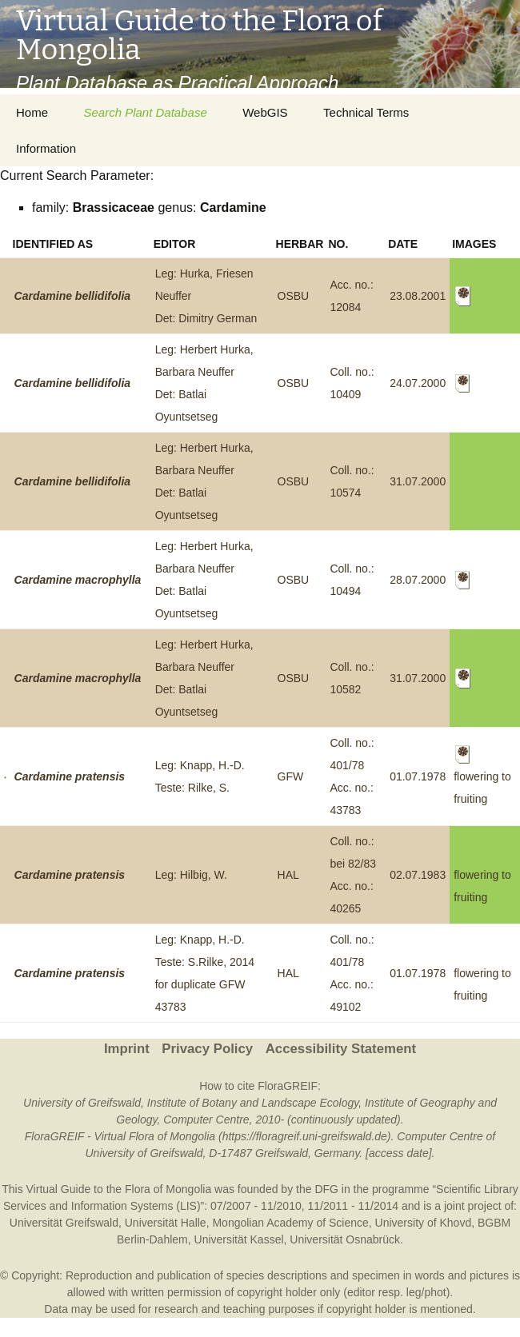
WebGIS (264, 112)
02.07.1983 (418, 874)
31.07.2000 (418, 481)
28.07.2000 (418, 579)
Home (32, 112)
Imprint (127, 1048)
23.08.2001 (418, 295)
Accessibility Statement (341, 1048)
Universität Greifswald (64, 1222)
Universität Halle (165, 1222)
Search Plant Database (144, 112)
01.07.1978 (418, 776)
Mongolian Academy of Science (290, 1222)
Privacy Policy (207, 1048)
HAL (288, 874)
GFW (291, 776)
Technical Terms (366, 112)
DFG (326, 1189)
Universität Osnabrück (345, 1239)
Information (46, 148)
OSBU (294, 295)
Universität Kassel (239, 1239)
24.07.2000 (418, 383)
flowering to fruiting (482, 777)
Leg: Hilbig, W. (191, 874)
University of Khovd (423, 1222)
